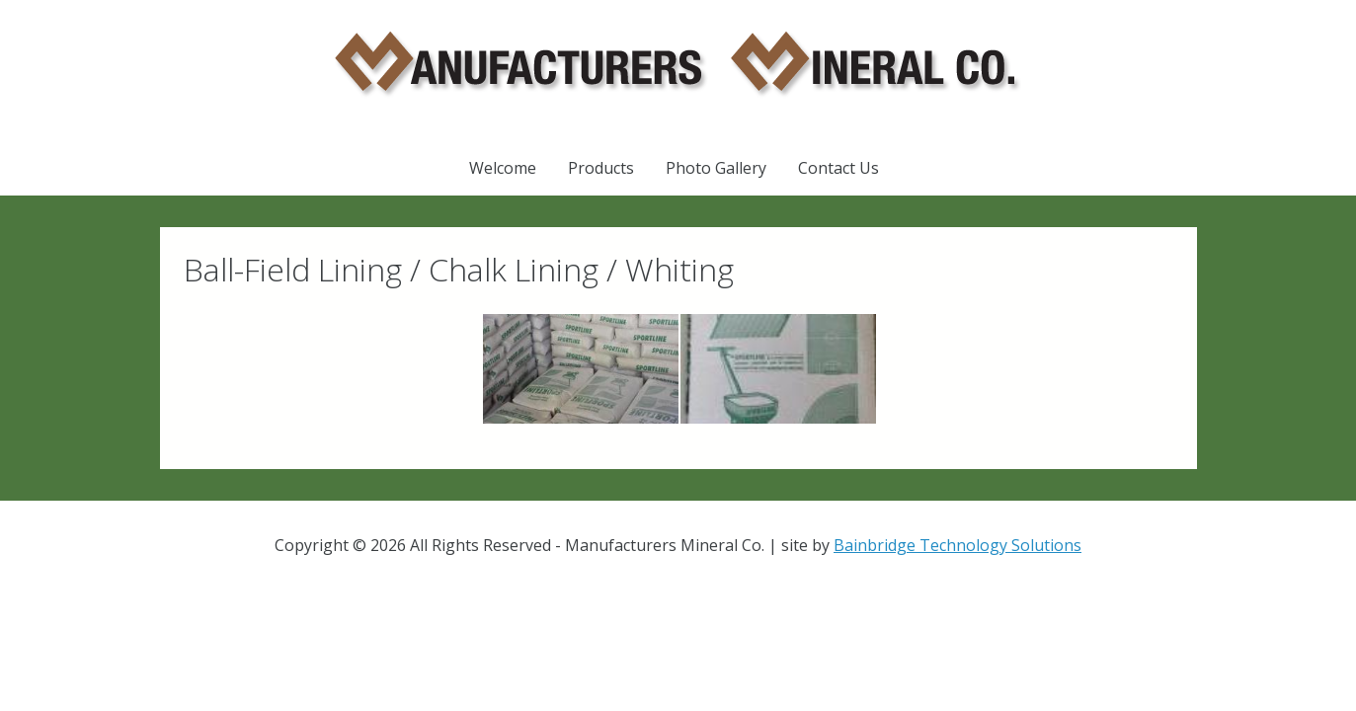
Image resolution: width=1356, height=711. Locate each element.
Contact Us (838, 168)
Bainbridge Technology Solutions (957, 545)
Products (601, 168)
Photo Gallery (716, 168)
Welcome (502, 168)
